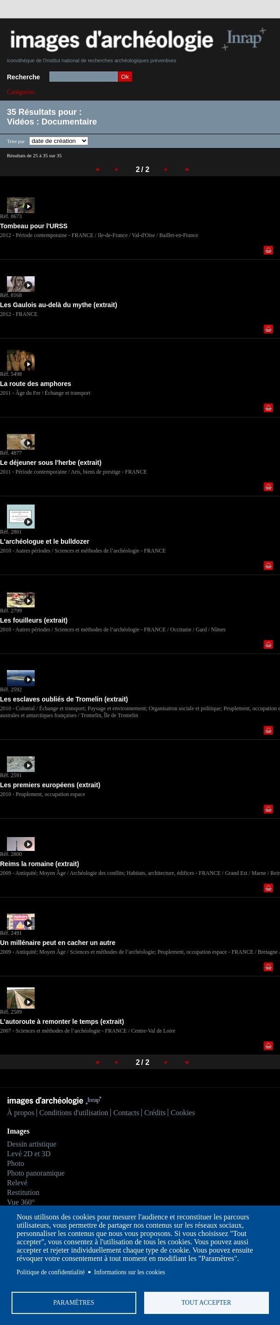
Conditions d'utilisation (73, 1113)
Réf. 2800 (11, 854)
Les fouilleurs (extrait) (33, 620)
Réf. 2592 (11, 689)
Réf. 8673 (11, 216)
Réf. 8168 (11, 295)
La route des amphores (35, 383)
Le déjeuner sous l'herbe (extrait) (51, 462)
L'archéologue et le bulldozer (45, 541)
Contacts (126, 1113)
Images (18, 1131)
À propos (20, 1113)
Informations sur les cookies (129, 1272)
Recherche (23, 77)
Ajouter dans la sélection (268, 250)
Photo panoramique (36, 1173)
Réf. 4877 (11, 453)
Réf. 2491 (11, 933)
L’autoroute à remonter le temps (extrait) (62, 1021)
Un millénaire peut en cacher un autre (58, 942)
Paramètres (73, 1302)
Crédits (154, 1113)
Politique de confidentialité (51, 1272)
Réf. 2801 (11, 532)
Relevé (17, 1183)
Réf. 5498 (11, 374)
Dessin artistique (31, 1144)
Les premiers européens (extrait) (50, 785)
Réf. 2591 (11, 775)
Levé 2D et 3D (29, 1154)
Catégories (21, 92)
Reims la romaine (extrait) (39, 863)
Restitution (23, 1192)
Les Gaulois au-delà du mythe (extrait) (58, 305)
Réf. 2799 (11, 610)
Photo (15, 1163)
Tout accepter (206, 1302)
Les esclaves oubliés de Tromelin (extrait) (64, 699)
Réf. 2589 (11, 1012)
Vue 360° (21, 1202)
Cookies (182, 1113)
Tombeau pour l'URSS (33, 226)
